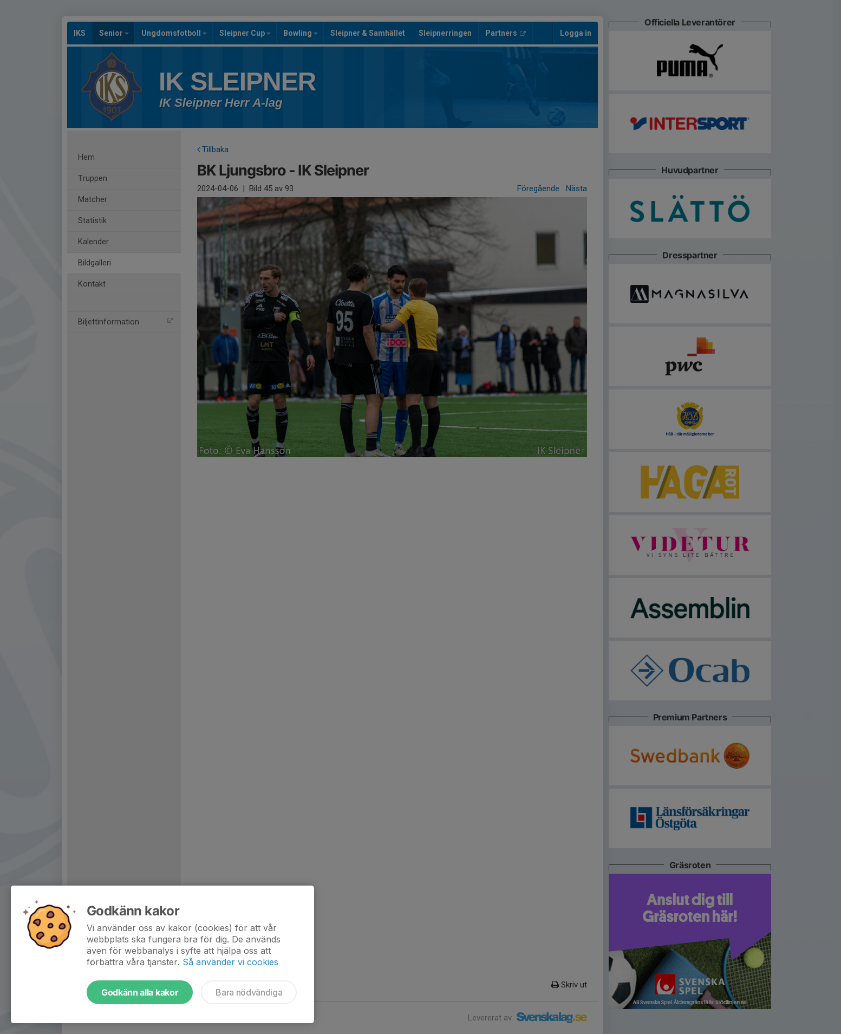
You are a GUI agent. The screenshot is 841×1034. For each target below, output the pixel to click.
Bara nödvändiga (249, 992)
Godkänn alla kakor (139, 992)
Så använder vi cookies (230, 962)
